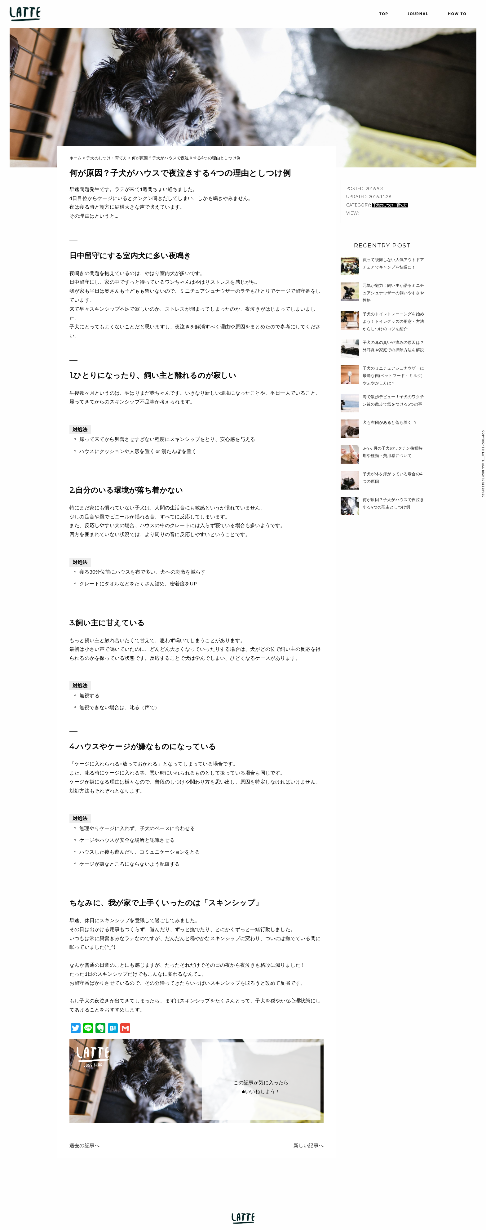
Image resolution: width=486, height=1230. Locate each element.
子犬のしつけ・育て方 (390, 205)
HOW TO (457, 14)
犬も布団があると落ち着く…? (390, 422)
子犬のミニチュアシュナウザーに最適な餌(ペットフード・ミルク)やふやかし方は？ (393, 375)
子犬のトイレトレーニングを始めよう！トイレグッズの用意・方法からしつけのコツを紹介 (393, 321)
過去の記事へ (84, 1145)
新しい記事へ (309, 1145)
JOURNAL (418, 14)
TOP (383, 14)
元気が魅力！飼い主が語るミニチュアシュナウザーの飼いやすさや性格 (393, 293)
